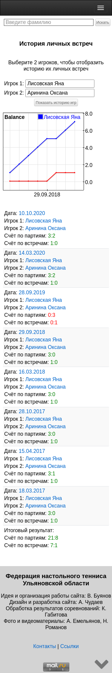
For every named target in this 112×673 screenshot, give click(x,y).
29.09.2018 (32, 332)
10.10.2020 (32, 213)
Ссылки (69, 646)
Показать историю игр (56, 102)
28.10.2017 (32, 411)
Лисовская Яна (43, 221)
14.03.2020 (32, 253)
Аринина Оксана (45, 228)
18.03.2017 (32, 491)
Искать (102, 22)
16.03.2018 (32, 372)
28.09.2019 (32, 293)
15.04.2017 (32, 451)
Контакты (44, 646)
